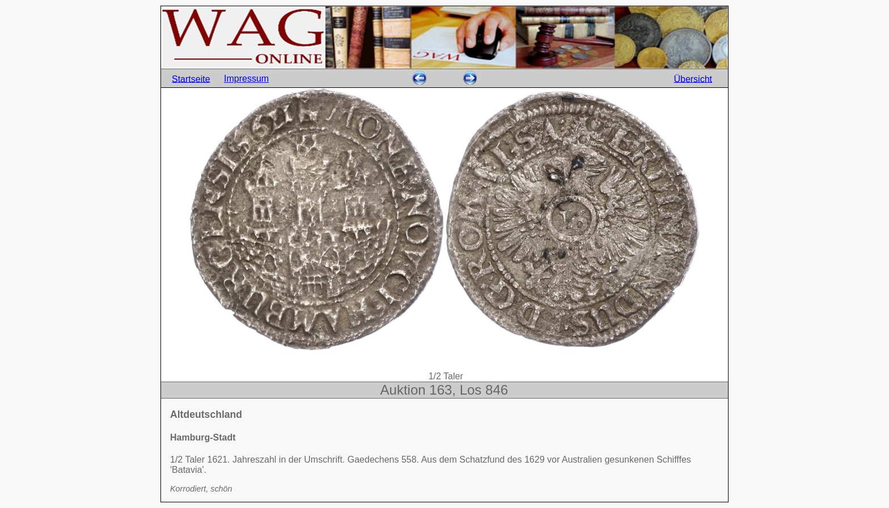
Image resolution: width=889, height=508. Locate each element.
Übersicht (693, 78)
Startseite (191, 78)
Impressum (246, 78)
